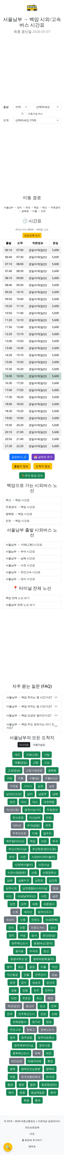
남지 (30, 794)
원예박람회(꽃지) (43, 959)
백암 (32, 841)
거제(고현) (32, 755)
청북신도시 (47, 1030)
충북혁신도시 (21, 1053)
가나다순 (24, 744)
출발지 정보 (21, 466)
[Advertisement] (32, 69)
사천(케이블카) (24, 865)
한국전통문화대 (30, 1077)
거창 (46, 755)
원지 (9, 967)
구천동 (14, 786)
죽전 (50, 998)
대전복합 (49, 802)
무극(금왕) (33, 825)
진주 (9, 1014)
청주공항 (26, 1037)
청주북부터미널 (23, 1045)
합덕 (21, 1085)
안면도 (35, 920)
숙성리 (10, 920)
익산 (54, 967)
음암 (32, 967)
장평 (14, 990)
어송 (23, 935)
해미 (11, 1092)
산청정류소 (49, 872)
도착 (6, 120)
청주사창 (44, 1045)
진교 (42, 1006)
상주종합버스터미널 (35, 888)
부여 (12, 857)
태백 (37, 1053)
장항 (25, 990)
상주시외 (11, 888)
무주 (48, 825)
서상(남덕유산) (26, 896)
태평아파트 (35, 1061)
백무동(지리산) (15, 841)
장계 (12, 982)
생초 (55, 888)
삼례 (9, 880)
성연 (12, 904)
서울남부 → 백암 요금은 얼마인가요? (28, 715)
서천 (44, 896)
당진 (12, 802)
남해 (55, 794)
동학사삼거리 (33, 810)
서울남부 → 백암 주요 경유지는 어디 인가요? (30, 725)
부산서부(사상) (17, 849)
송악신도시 (45, 912)
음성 (21, 967)
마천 (49, 817)
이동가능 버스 (35, 113)
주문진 (26, 998)
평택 (12, 1069)
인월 (26, 975)
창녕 (49, 1022)
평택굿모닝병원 (30, 1069)
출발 (6, 107)
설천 (55, 896)
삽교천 (53, 880)
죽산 (39, 998)
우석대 (33, 951)
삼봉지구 (23, 880)
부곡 (55, 841)
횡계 (37, 1100)
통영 (50, 1061)
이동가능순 (39, 744)
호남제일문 (38, 1092)
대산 (23, 802)
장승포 (36, 982)
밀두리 (47, 833)
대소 (35, 802)
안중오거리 (38, 927)
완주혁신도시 (20, 943)
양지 (11, 935)
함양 (10, 1085)
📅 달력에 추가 (43, 457)
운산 (46, 951)
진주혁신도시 (26, 1014)
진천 (43, 1014)
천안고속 (15, 1030)
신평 (23, 920)
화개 (53, 1092)
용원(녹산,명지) (43, 943)
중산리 (30, 1006)
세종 (35, 904)
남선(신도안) (14, 794)
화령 (26, 1100)
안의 (11, 927)
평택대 (50, 1069)
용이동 (19, 951)
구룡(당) (34, 778)
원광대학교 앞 (18, 959)
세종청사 (49, 904)
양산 (53, 927)
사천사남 (43, 865)
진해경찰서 (19, 1022)
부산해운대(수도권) (44, 849)
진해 (54, 1014)
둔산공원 (18, 817)
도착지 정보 (43, 466)
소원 (15, 912)
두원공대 (52, 810)
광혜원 (52, 770)
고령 (35, 762)
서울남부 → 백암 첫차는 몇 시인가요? (29, 697)
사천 (23, 857)
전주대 (49, 990)
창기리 (36, 1022)
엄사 (34, 935)
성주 (23, 904)
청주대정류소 (46, 1037)
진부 (53, 1006)
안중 (22, 927)
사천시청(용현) (17, 872)
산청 (34, 872)
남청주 (42, 794)
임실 (54, 975)
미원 (35, 833)
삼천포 (39, 880)
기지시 (28, 786)
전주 (36, 990)
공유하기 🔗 (19, 457)
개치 (17, 755)
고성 (46, 762)
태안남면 (16, 1061)
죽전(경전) (14, 1006)
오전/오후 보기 (32, 235)
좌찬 (14, 998)
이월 (43, 967)
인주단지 (40, 975)
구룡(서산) (51, 778)
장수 (23, 982)
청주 (12, 1037)
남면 (51, 786)
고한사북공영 (34, 770)
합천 (32, 1085)
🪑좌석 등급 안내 (31, 475)
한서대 (50, 1077)
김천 (40, 786)
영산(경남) (49, 935)
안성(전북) (51, 920)
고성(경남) (14, 770)
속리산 (28, 912)
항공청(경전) (49, 1085)
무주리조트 (19, 833)
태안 (49, 1053)
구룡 (20, 778)
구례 (9, 778)
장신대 (50, 982)
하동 (12, 1077)
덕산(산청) (12, 810)
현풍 (22, 1092)
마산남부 (34, 817)
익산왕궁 (12, 975)
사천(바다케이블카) (43, 857)
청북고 (31, 1030)
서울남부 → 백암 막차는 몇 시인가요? (29, 706)
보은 (44, 841)
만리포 (17, 825)
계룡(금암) (21, 762)
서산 (9, 896)
